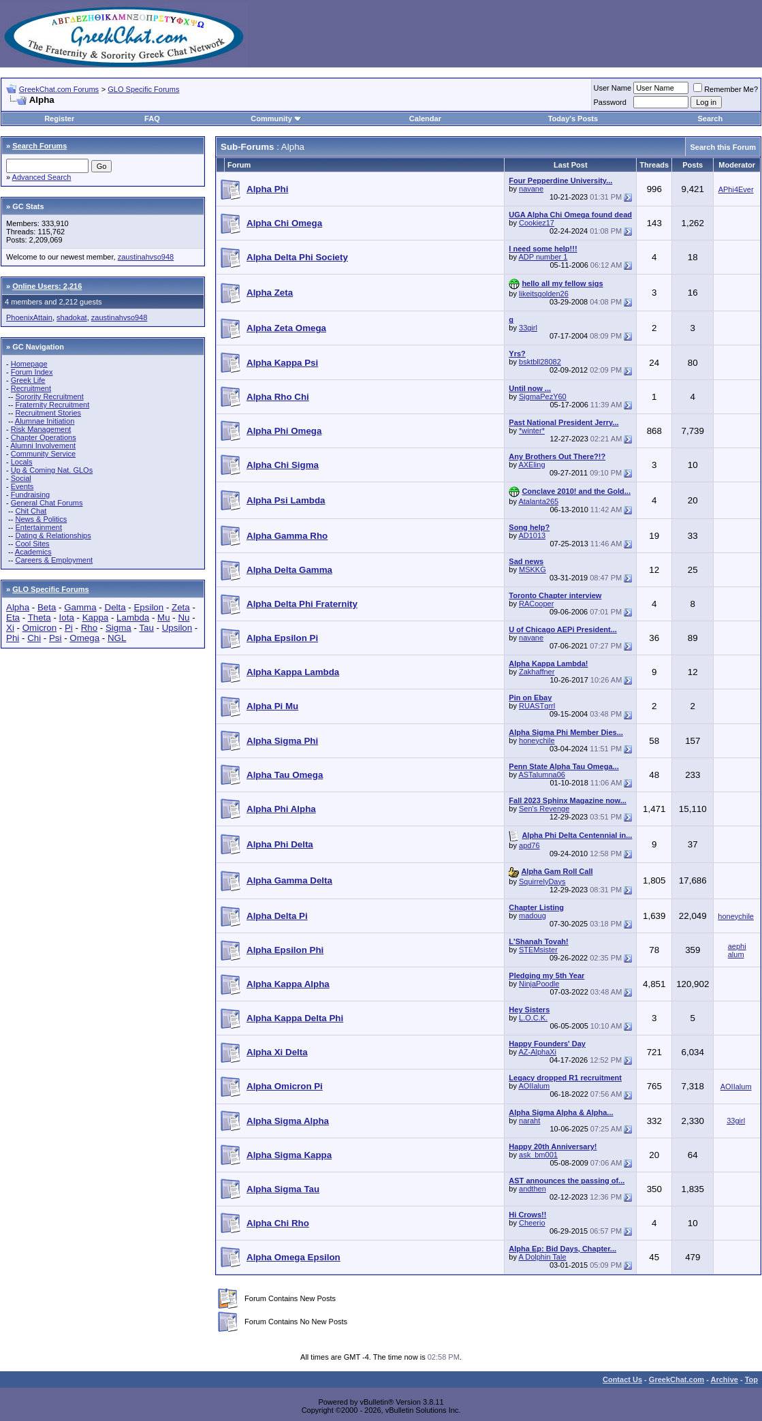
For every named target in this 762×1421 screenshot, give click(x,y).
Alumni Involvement (43, 445)
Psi (55, 638)
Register (59, 118)
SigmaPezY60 (543, 396)
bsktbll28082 (540, 362)
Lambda (132, 617)
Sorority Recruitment (49, 396)
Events (22, 486)
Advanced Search (42, 177)
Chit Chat (30, 511)
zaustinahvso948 (146, 257)
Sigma (118, 628)
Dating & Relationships (53, 535)
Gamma (80, 607)
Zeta (181, 607)
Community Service (43, 454)
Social (21, 478)
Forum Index (32, 372)
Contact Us (622, 1379)
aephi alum (737, 950)
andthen (532, 1189)
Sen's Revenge (544, 809)
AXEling (531, 464)
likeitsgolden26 (544, 294)
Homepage (29, 364)
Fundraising (30, 494)
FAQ (152, 118)
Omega (84, 638)
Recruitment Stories (48, 413)
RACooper (536, 603)
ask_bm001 (538, 1155)
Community (276, 118)
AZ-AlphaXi (537, 1052)
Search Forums (39, 146)
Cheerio (532, 1223)
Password (610, 102)
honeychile (537, 740)
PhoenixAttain (29, 317)
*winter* (532, 430)
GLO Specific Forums (143, 89)
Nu (183, 617)
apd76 (529, 845)
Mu (163, 617)
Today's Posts (573, 118)
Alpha (17, 607)
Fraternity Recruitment (52, 405)
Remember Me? (725, 89)
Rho (89, 628)
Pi (69, 628)
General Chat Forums (47, 503)
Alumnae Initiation (44, 421)
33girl (528, 328)
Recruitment (31, 388)
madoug (532, 915)
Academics (33, 552)
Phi (12, 638)
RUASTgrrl (537, 706)
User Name (613, 88)
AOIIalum (534, 1086)
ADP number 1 (542, 257)
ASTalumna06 (541, 774)
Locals (22, 462)
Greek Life (28, 380)
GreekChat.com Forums (59, 89)
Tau (146, 628)
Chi (34, 638)
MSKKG (532, 569)
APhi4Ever (736, 189)
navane (531, 189)
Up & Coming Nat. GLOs (52, 470)
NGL (117, 638)
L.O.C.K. (533, 1018)
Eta (13, 617)
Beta (46, 607)
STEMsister (538, 950)
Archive (724, 1379)
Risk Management (41, 429)
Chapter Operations (43, 437)
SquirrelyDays (542, 881)
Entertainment (38, 527)
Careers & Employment (54, 560)
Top (751, 1379)
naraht (529, 1120)
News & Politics (41, 519)
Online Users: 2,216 (47, 286)
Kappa (95, 617)
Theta (39, 617)
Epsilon (148, 607)
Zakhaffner (536, 672)
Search (710, 118)
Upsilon (177, 628)
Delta (115, 607)
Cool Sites (32, 544)
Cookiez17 (536, 223)
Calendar (425, 118)
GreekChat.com (676, 1379)
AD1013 (531, 535)
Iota (66, 617)
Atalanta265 (538, 501)
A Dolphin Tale (542, 1257)
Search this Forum (723, 147)
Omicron (39, 628)
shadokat (72, 317)
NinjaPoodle (539, 984)
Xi (10, 628)
